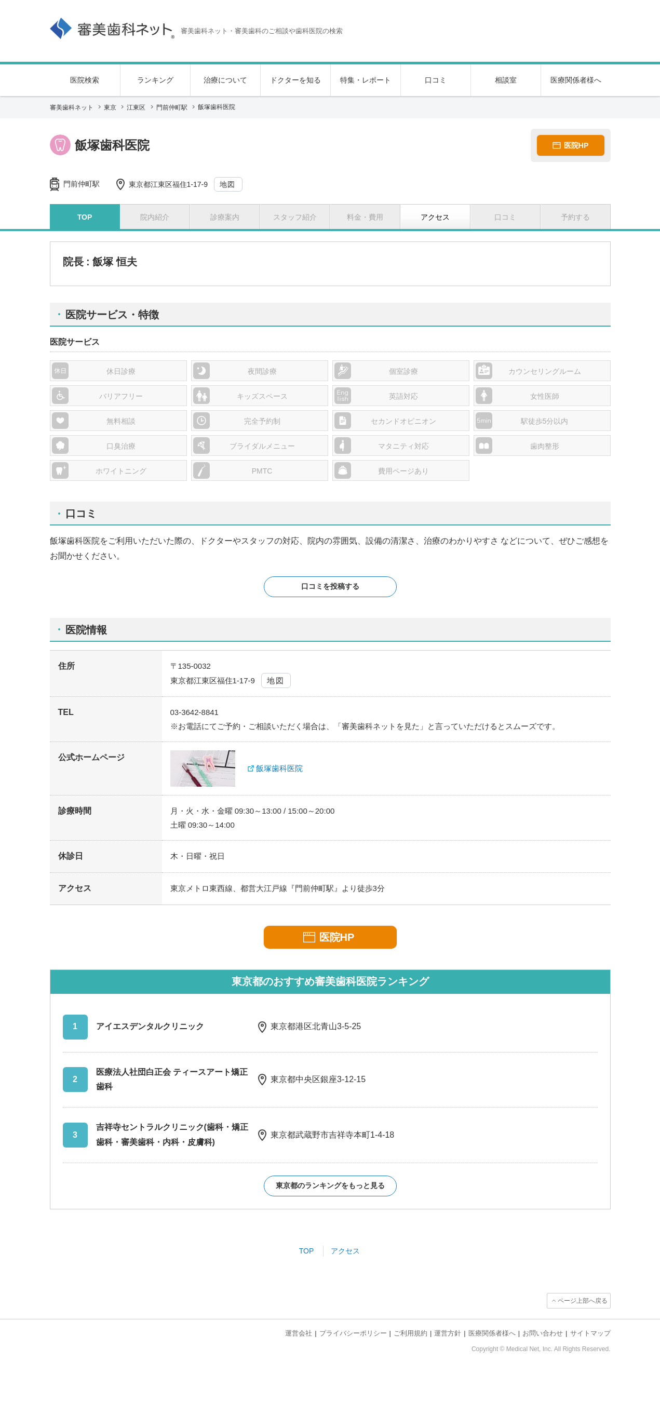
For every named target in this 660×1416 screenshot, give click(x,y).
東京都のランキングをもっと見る (330, 1185)
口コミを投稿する (330, 586)
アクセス (345, 1251)
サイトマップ (590, 1333)
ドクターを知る (295, 80)
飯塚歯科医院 (279, 768)
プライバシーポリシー (353, 1333)
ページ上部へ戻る (583, 1300)
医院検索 (84, 80)
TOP (306, 1251)
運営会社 (298, 1333)
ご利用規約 (410, 1333)
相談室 (506, 80)
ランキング (155, 80)
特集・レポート (365, 80)
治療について (225, 80)
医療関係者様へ (575, 80)
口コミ (436, 80)
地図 (228, 184)
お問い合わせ (542, 1333)
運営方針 (447, 1333)
